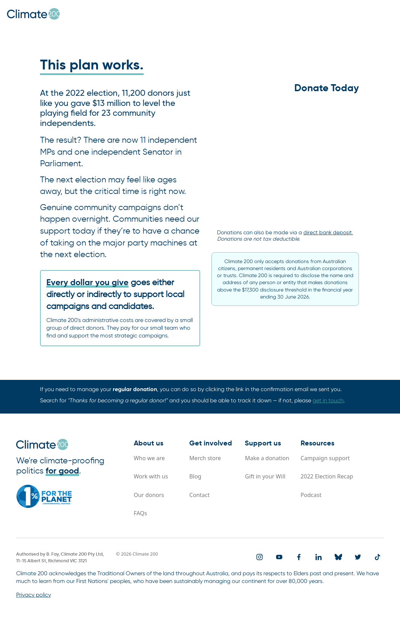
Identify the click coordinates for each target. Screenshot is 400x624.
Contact (199, 495)
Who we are (149, 458)
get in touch (328, 400)
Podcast (311, 495)
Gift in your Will (265, 476)
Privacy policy (33, 594)
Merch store (205, 458)
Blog (195, 476)
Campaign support (325, 458)
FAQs (140, 513)
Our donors (149, 495)
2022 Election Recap (327, 476)
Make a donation (267, 458)
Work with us (151, 476)
